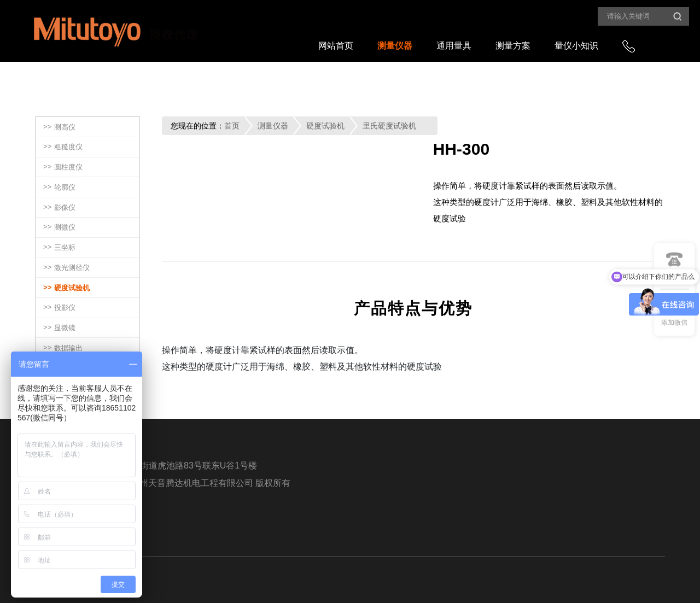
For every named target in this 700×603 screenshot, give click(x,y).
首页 (232, 125)
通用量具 (453, 45)
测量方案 (512, 45)
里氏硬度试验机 (389, 125)
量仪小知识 (576, 45)
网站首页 (335, 45)
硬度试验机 (325, 125)
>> (59, 127)
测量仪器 (394, 45)
